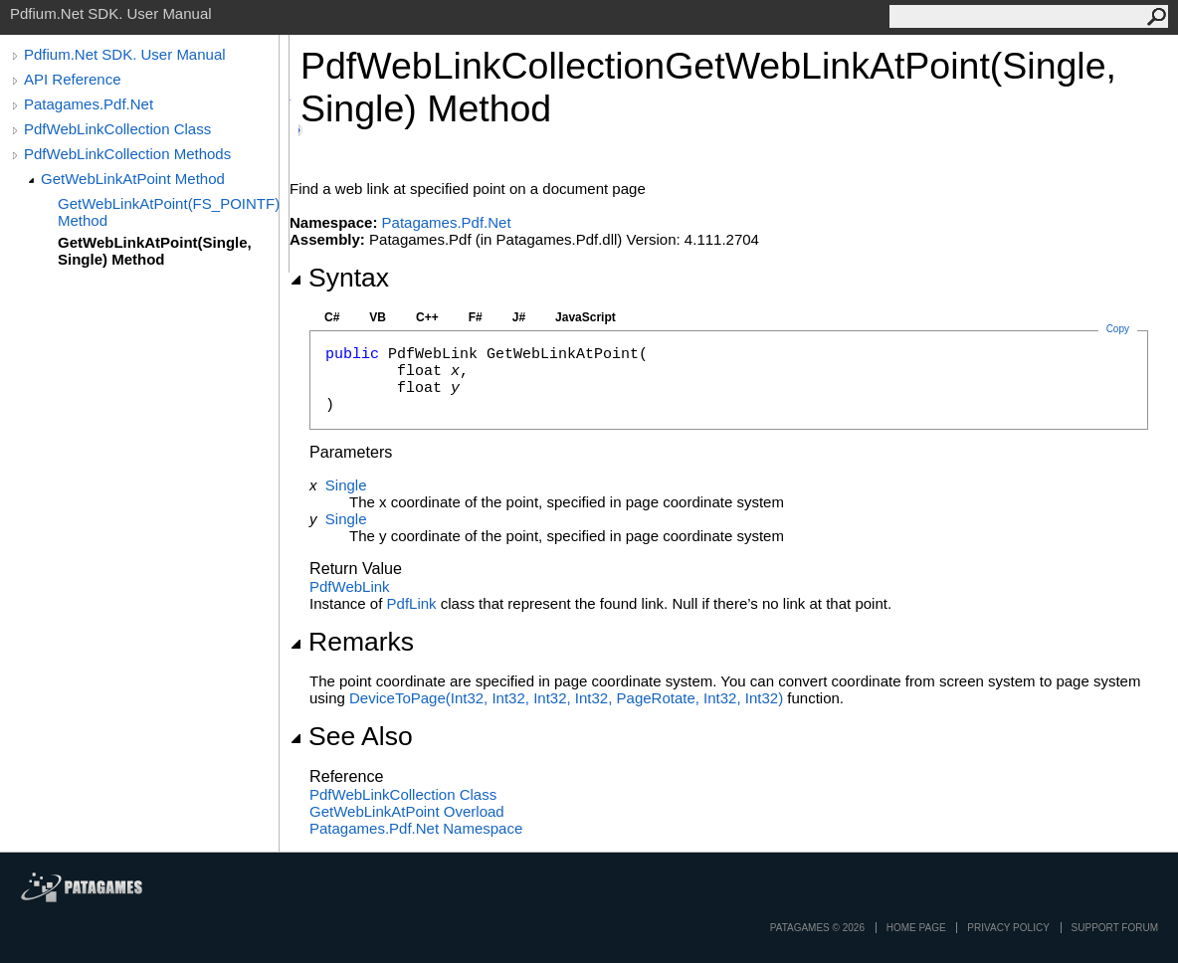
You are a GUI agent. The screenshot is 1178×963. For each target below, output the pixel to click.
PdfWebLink (349, 586)
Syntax (339, 277)
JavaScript (585, 317)
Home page (916, 927)
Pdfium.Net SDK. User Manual (125, 54)
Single (346, 485)
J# (518, 317)
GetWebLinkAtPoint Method (133, 178)
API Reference (72, 79)
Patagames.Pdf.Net (88, 104)
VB (377, 317)
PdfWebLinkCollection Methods (127, 153)
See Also (351, 736)
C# (331, 317)
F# (476, 317)
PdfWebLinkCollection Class (117, 128)
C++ (427, 317)
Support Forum (1115, 927)
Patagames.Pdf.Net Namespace (415, 828)
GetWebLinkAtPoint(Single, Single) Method (155, 251)
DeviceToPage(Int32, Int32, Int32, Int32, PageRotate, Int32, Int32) (566, 697)
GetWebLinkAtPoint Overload (406, 811)
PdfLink (412, 603)
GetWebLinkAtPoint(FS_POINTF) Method (169, 212)
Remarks (352, 642)
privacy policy (1008, 927)
